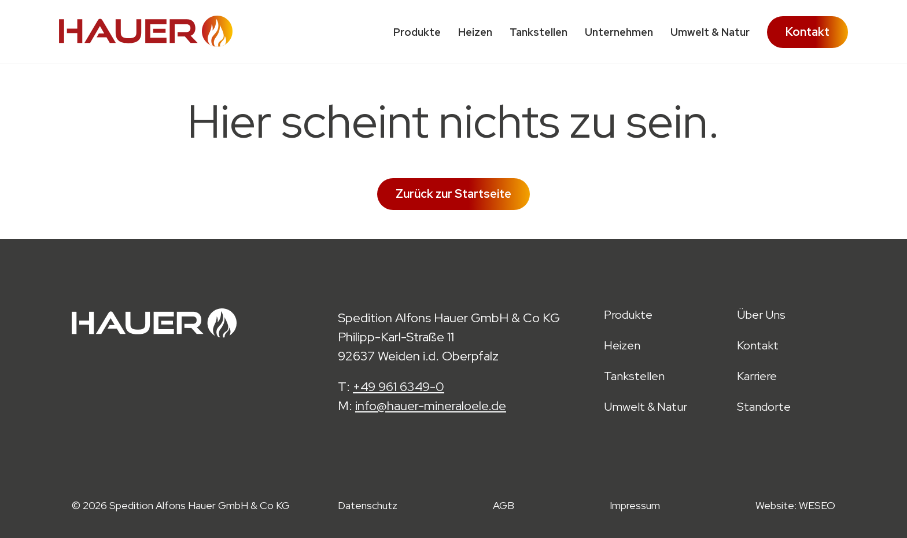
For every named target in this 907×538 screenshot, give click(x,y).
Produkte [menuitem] (417, 32)
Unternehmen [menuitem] (619, 32)
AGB (503, 505)
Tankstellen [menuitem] (538, 32)
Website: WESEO (795, 505)
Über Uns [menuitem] (761, 315)
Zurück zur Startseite (453, 193)
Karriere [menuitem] (757, 376)
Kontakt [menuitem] (758, 345)
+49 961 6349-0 (398, 386)
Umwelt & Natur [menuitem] (710, 32)
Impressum (635, 505)
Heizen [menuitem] (475, 32)
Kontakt (807, 31)
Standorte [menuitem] (764, 407)
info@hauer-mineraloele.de (430, 405)
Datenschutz (367, 505)
